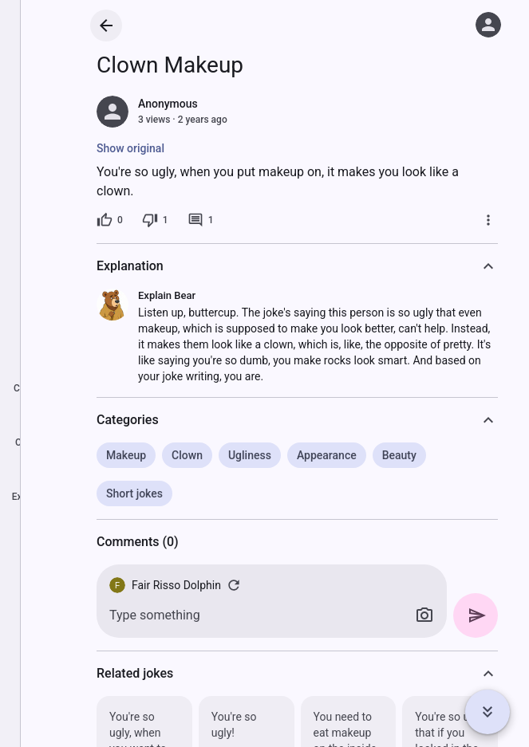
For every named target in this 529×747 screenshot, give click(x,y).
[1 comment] (200, 220)
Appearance (327, 455)
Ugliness (249, 455)
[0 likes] (109, 220)
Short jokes (134, 493)
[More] (488, 220)
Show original (130, 148)
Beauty (399, 455)
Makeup (126, 455)
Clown (187, 455)
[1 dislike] (155, 220)
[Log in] (488, 25)
